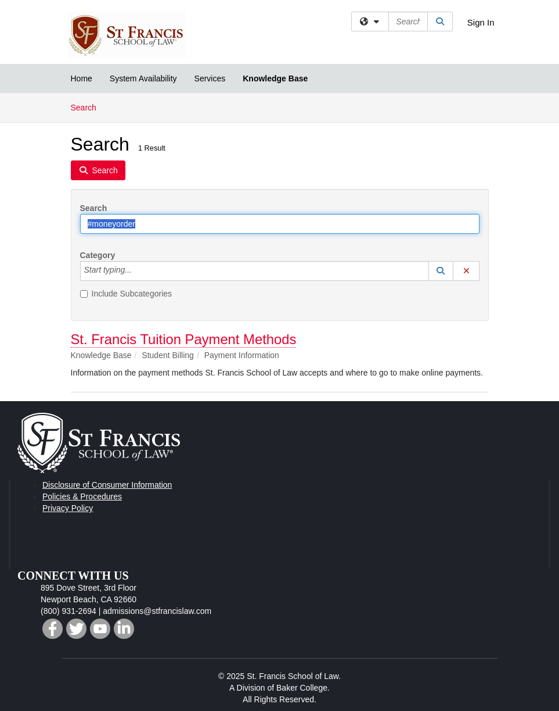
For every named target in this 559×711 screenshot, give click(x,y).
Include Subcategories (126, 293)
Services (210, 78)
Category (98, 255)
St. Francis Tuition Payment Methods (184, 339)
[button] (441, 271)
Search (88, 106)
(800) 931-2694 (68, 611)
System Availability (143, 78)
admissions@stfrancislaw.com (157, 611)
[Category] (138, 271)
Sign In (481, 22)
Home (81, 78)
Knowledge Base (275, 78)
